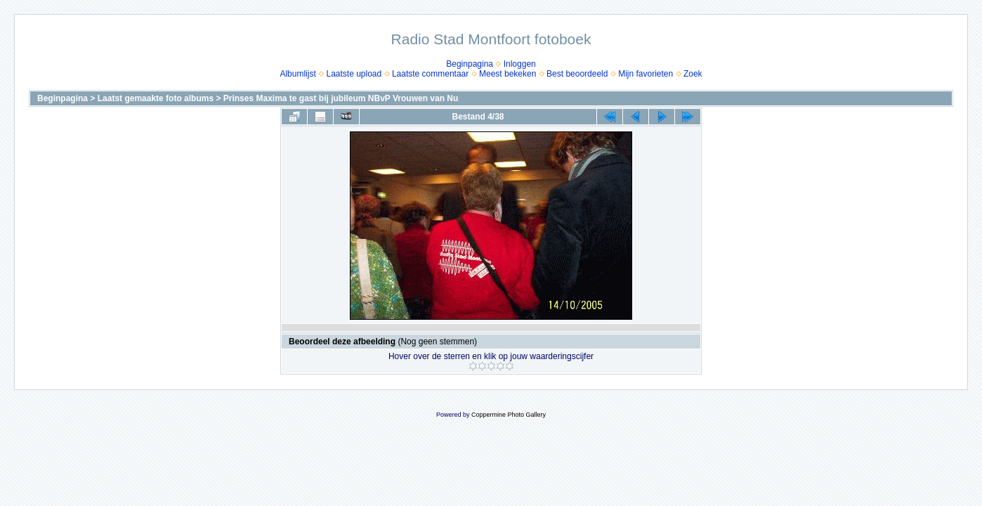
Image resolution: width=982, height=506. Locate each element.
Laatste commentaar (430, 74)
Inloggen (520, 64)
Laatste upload (353, 74)
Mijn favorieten (645, 74)
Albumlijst (297, 74)
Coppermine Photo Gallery (508, 414)
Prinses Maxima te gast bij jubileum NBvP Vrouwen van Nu (341, 98)
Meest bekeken (507, 74)
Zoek (692, 74)
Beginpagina (469, 64)
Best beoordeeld (577, 74)
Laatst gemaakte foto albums (156, 98)
